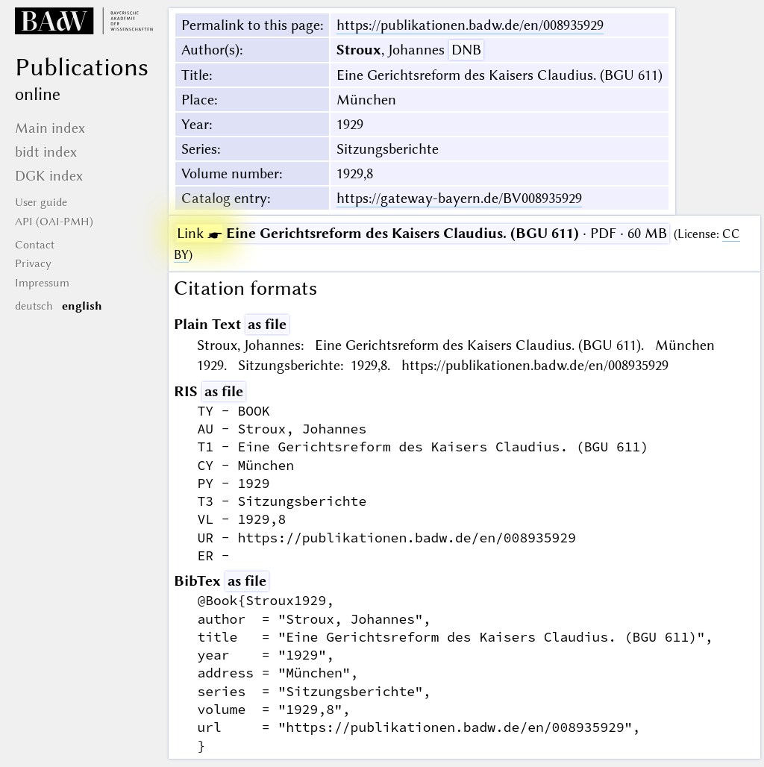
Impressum (42, 282)
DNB (466, 49)
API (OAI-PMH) (54, 221)
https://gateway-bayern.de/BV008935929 (459, 198)
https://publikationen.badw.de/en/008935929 (470, 25)
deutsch (34, 306)
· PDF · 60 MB (422, 233)
